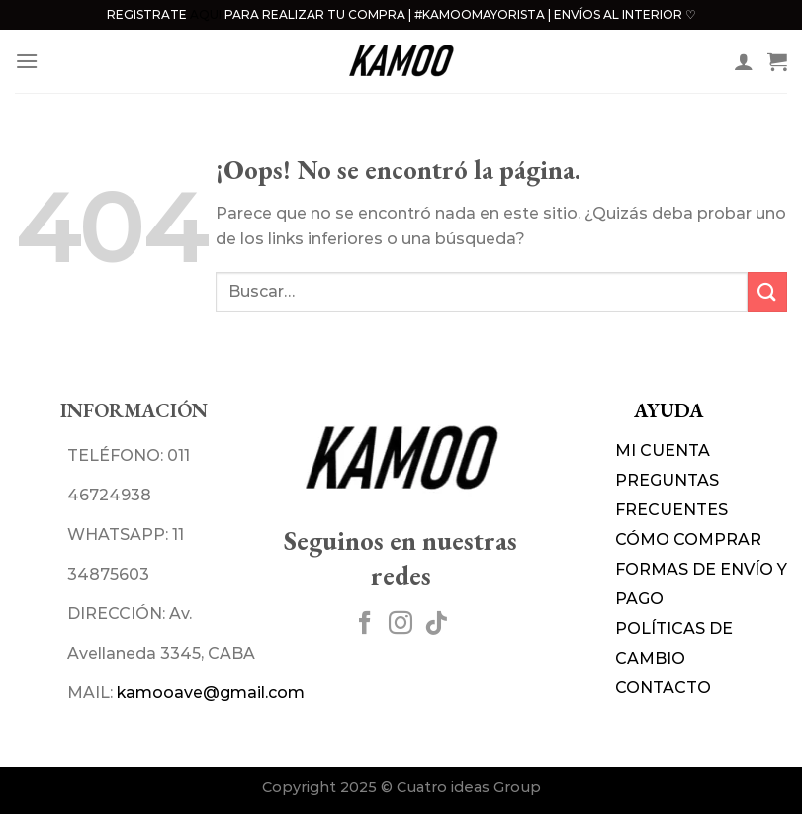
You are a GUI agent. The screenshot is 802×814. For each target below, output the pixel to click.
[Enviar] (767, 291)
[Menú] (27, 61)
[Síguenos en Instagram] (400, 624)
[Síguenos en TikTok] (436, 624)
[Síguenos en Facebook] (365, 624)
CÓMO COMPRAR (688, 539)
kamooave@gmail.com (211, 692)
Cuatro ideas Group (469, 787)
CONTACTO (663, 687)
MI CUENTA (662, 450)
